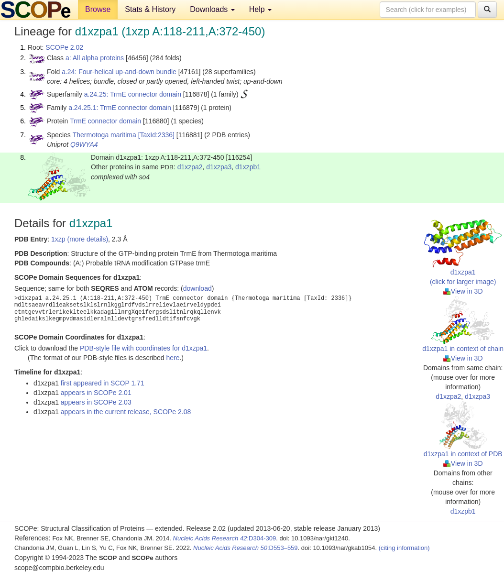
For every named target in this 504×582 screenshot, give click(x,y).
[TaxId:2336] (156, 135)
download (197, 288)
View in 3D (463, 291)
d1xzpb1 (248, 167)
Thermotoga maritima (104, 135)
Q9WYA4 (84, 144)
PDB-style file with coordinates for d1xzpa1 (143, 348)
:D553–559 (245, 547)
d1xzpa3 (218, 167)
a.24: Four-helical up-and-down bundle (119, 72)
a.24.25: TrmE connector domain (132, 94)
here (172, 358)
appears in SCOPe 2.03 (96, 402)
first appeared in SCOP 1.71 (102, 383)
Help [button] (260, 9)
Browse (97, 9)
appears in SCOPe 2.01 (96, 392)
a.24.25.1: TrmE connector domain (119, 107)
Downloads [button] (212, 9)
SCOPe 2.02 (64, 47)
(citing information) (404, 547)
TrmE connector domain (105, 121)
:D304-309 (224, 538)
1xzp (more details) (79, 239)
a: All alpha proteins (95, 58)
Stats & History (150, 9)
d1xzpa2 (190, 167)
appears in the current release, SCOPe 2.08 (126, 412)
